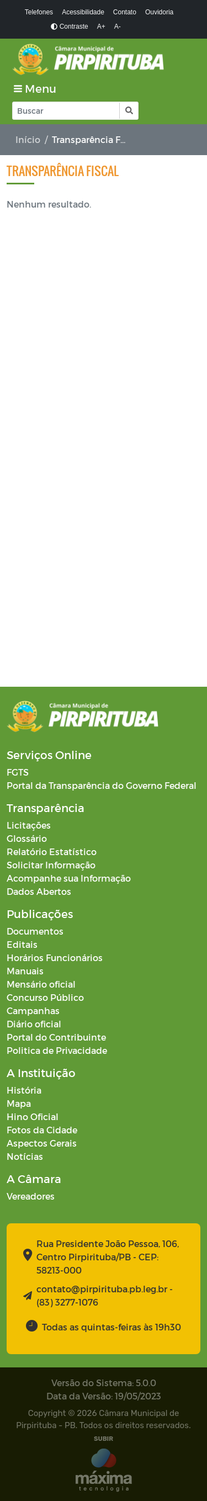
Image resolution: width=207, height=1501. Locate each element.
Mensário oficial (41, 984)
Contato (124, 12)
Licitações (29, 825)
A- (117, 26)
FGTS (18, 772)
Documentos (35, 931)
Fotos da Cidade (42, 1130)
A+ (101, 26)
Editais (22, 944)
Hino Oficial (33, 1116)
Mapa (19, 1103)
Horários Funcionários (55, 957)
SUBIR (103, 1438)
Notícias (25, 1156)
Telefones (39, 12)
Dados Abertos (39, 891)
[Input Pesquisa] (66, 111)
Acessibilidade (83, 12)
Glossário (27, 838)
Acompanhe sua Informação (69, 878)
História (24, 1090)
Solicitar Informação (51, 865)
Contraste (69, 26)
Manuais (25, 971)
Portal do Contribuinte (56, 1037)
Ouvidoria (159, 12)
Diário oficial (34, 1024)
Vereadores (31, 1196)
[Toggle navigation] (35, 88)
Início (27, 139)
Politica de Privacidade (57, 1050)
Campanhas (33, 1010)
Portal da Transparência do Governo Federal (102, 785)
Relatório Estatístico (52, 851)
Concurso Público (45, 997)
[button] (128, 111)
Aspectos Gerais (42, 1143)
